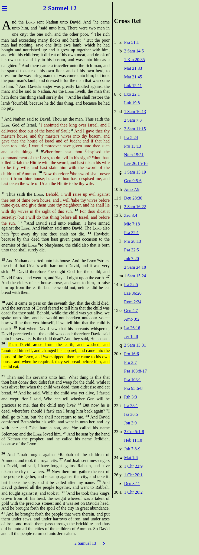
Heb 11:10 (133, 440)
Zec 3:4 (130, 215)
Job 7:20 (131, 258)
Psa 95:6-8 (133, 388)
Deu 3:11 (132, 483)
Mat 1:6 (131, 457)
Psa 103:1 (132, 379)
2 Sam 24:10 (135, 267)
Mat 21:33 (133, 68)
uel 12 (68, 8)
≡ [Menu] (4, 8)
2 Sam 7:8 (133, 120)
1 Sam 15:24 (135, 276)
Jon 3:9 (130, 423)
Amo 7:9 (131, 189)
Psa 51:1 (131, 42)
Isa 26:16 (132, 327)
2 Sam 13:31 (135, 345)
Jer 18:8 (131, 336)
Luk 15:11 (133, 85)
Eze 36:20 (132, 293)
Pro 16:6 (131, 353)
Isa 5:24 (131, 137)
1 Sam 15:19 (135, 172)
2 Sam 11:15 (135, 129)
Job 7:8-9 (132, 449)
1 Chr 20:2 (133, 492)
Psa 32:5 (131, 250)
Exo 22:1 (132, 94)
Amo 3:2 (131, 319)
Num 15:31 (133, 154)
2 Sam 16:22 (135, 206)
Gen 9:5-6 (132, 180)
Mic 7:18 (132, 224)
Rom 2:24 (132, 302)
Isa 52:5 (131, 284)
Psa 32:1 (131, 232)
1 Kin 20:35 (134, 59)
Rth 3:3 (130, 397)
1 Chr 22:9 (133, 466)
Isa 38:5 (131, 414)
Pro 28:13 (132, 241)
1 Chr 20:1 (133, 475)
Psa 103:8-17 (135, 371)
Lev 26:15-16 (136, 163)
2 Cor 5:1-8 (134, 431)
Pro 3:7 (130, 362)
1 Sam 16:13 (135, 111)
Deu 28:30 (133, 198)
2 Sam (51, 8)
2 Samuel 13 (85, 543)
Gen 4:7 (131, 310)
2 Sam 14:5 (134, 51)
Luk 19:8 (132, 103)
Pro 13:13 (132, 146)
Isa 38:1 (131, 405)
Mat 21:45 (133, 77)
